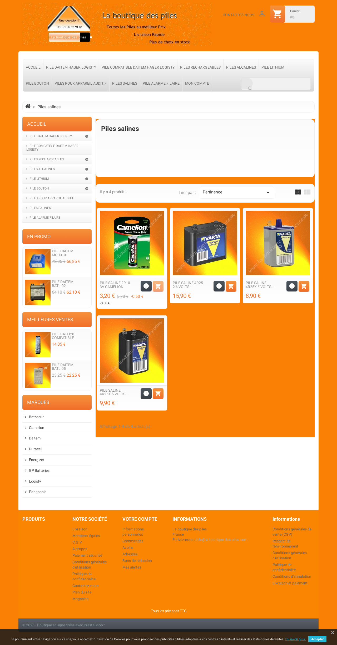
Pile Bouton (37, 83)
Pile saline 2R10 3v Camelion (115, 285)
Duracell (35, 449)
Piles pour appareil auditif (80, 83)
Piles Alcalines (241, 67)
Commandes (132, 541)
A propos (79, 549)
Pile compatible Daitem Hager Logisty (138, 67)
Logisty (35, 481)
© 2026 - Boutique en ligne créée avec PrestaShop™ (63, 625)
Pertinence (237, 193)
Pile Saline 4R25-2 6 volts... (188, 285)
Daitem (35, 438)
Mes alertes (131, 567)
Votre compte (139, 519)
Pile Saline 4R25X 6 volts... (260, 285)
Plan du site (81, 592)
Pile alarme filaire (161, 83)
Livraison (79, 529)
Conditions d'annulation (291, 576)
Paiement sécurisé (87, 555)
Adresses (129, 554)
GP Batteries (39, 471)
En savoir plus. (295, 639)
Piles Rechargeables (200, 67)
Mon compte (197, 83)
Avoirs (127, 547)
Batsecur (36, 417)
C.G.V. (77, 542)
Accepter (317, 639)
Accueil (33, 67)
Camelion (36, 428)
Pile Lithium (272, 67)
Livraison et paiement (290, 583)
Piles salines (124, 83)
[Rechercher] (275, 84)
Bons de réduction (137, 561)
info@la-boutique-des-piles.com (221, 540)
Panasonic (37, 492)
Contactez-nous (238, 15)
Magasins (80, 599)
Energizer (36, 460)
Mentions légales (86, 536)
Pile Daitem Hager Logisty (71, 67)
